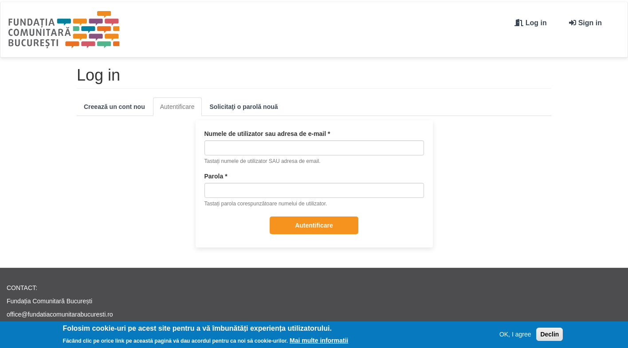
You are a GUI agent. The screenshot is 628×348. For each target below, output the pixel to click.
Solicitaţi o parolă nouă (244, 106)
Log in (536, 23)
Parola (216, 176)
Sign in (590, 23)
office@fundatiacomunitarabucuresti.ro (60, 314)
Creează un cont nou (114, 106)
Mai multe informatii (319, 341)
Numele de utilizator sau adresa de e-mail (267, 133)
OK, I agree (515, 335)
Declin (549, 335)
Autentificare (181, 109)
